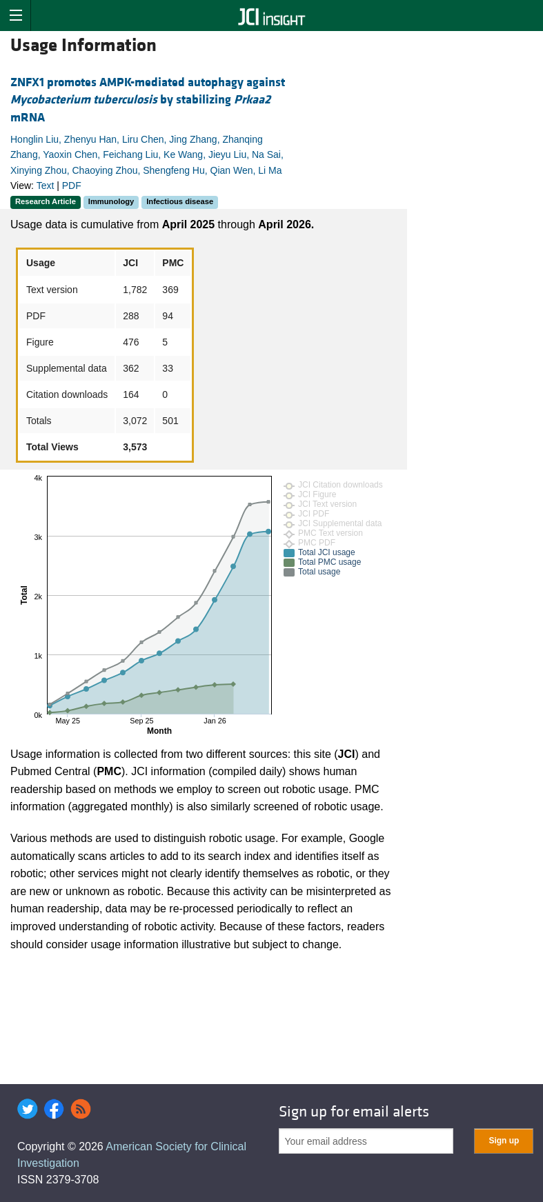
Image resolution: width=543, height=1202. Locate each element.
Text (46, 185)
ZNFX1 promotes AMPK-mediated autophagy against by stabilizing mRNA (147, 99)
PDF (71, 185)
